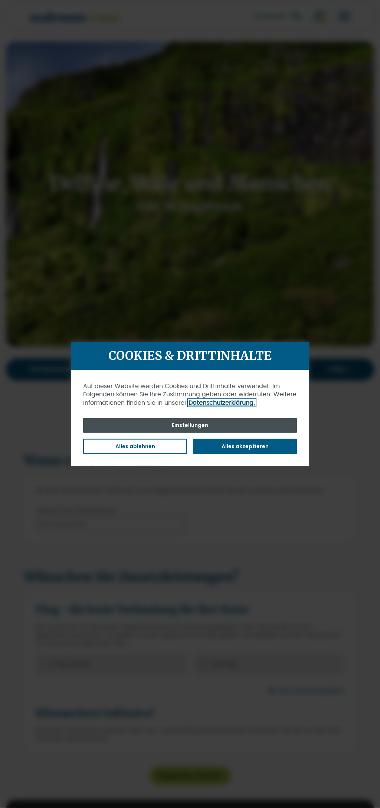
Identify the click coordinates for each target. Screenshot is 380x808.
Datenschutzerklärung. (222, 402)
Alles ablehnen (135, 446)
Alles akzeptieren (245, 446)
